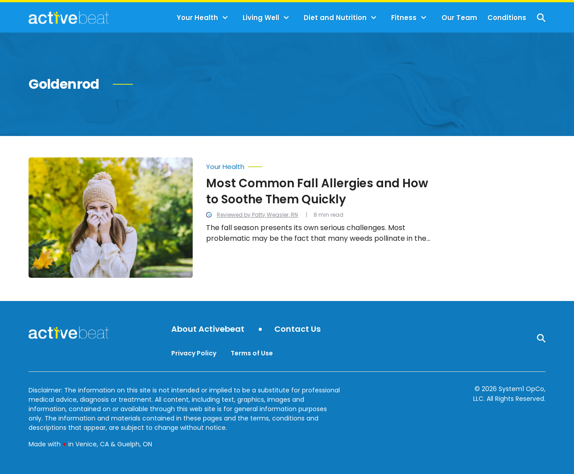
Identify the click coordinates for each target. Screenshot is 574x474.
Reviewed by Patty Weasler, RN (257, 214)
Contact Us (297, 329)
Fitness (404, 17)
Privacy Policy (193, 353)
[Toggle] (225, 17)
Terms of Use (252, 353)
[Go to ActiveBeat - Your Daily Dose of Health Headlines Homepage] (68, 17)
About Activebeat (207, 329)
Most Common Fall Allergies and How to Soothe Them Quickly (317, 191)
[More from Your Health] (324, 164)
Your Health (197, 17)
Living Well (261, 17)
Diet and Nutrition (335, 17)
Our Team (459, 17)
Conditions (506, 17)
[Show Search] (541, 17)
